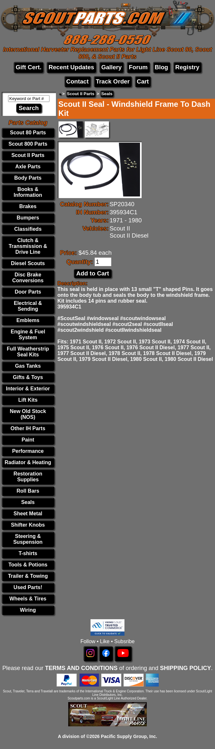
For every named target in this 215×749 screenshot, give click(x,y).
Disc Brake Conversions (28, 277)
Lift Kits (28, 400)
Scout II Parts (27, 155)
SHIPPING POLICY (185, 668)
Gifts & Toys (28, 377)
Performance (28, 451)
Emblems (27, 320)
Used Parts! (28, 587)
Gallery (111, 67)
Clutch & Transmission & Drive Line (28, 246)
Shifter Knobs (28, 525)
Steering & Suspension (28, 539)
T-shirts (27, 553)
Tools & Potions (28, 564)
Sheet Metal (28, 513)
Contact (77, 81)
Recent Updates (71, 67)
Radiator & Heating (28, 462)
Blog (161, 67)
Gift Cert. (28, 67)
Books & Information (28, 192)
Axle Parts (27, 166)
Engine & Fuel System (28, 334)
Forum (138, 67)
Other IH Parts (27, 428)
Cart (143, 81)
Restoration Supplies (28, 476)
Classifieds (27, 229)
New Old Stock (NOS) (28, 414)
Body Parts (27, 178)
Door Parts (28, 292)
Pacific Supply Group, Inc (128, 736)
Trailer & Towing (28, 576)
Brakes (28, 206)
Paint (28, 439)
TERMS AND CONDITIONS (81, 668)
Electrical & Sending (28, 306)
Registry (187, 67)
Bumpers (28, 217)
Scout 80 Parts (28, 132)
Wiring (28, 610)
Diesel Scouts (28, 263)
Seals (28, 502)
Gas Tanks (28, 366)
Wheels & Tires (27, 598)
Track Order (113, 81)
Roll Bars (27, 491)
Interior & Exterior (28, 388)
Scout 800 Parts (27, 144)
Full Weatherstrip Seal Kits (28, 351)
